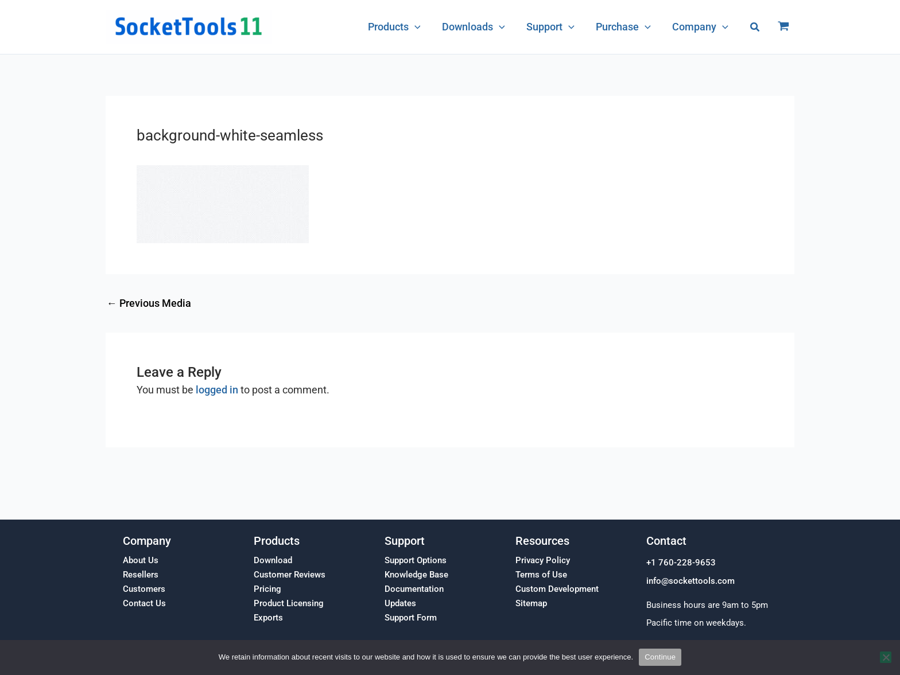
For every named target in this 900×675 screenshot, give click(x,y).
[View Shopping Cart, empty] (783, 27)
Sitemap (531, 603)
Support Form (411, 617)
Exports (268, 617)
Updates (400, 603)
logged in (217, 390)
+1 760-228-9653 (681, 562)
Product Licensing (289, 603)
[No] (885, 657)
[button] (755, 27)
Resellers (140, 574)
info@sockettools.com (690, 581)
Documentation (414, 589)
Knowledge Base (416, 574)
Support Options (416, 560)
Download (273, 560)
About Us (140, 560)
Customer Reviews (289, 574)
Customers (144, 589)
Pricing (267, 589)
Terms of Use (541, 574)
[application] (418, 27)
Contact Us (144, 603)
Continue (660, 657)
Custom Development (557, 589)
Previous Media (149, 303)
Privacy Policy (542, 560)
